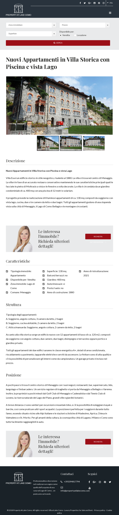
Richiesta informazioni (98, 237)
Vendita (66, 35)
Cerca (58, 43)
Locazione (81, 35)
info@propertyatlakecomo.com (75, 490)
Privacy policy (99, 510)
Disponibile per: (66, 32)
